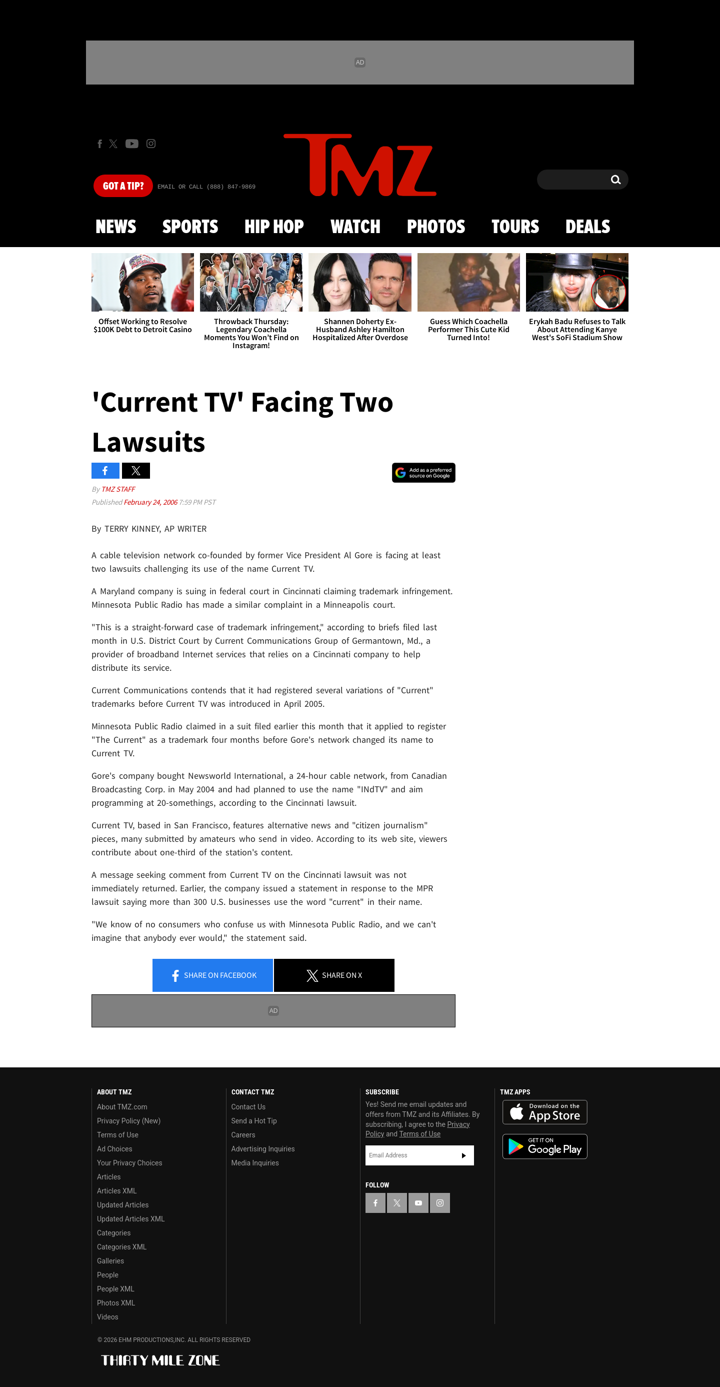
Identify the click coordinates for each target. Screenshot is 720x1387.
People (107, 1275)
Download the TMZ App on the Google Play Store (545, 1146)
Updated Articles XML (130, 1219)
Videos (107, 1317)
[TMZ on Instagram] (151, 143)
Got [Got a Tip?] (123, 186)
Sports (190, 228)
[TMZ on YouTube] (418, 1203)
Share (213, 976)
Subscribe (464, 1155)
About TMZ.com (122, 1107)
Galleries (110, 1261)
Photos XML (116, 1303)
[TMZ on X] (115, 144)
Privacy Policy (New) (128, 1121)
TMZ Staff (117, 489)
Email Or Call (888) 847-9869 (207, 187)
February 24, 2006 (151, 502)
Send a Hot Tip (254, 1121)
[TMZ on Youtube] (132, 143)
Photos (436, 228)
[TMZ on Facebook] (100, 144)
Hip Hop (274, 228)
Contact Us (249, 1107)
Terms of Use (117, 1135)
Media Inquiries (255, 1163)
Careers (244, 1135)
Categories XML (121, 1247)
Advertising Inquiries (263, 1149)
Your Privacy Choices (129, 1163)
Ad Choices (114, 1149)
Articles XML (117, 1191)
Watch (355, 228)
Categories (113, 1233)
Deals (588, 228)
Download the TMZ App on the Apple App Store (545, 1112)
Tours (515, 228)
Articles (109, 1177)
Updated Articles (122, 1205)
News (116, 228)
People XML (115, 1289)
